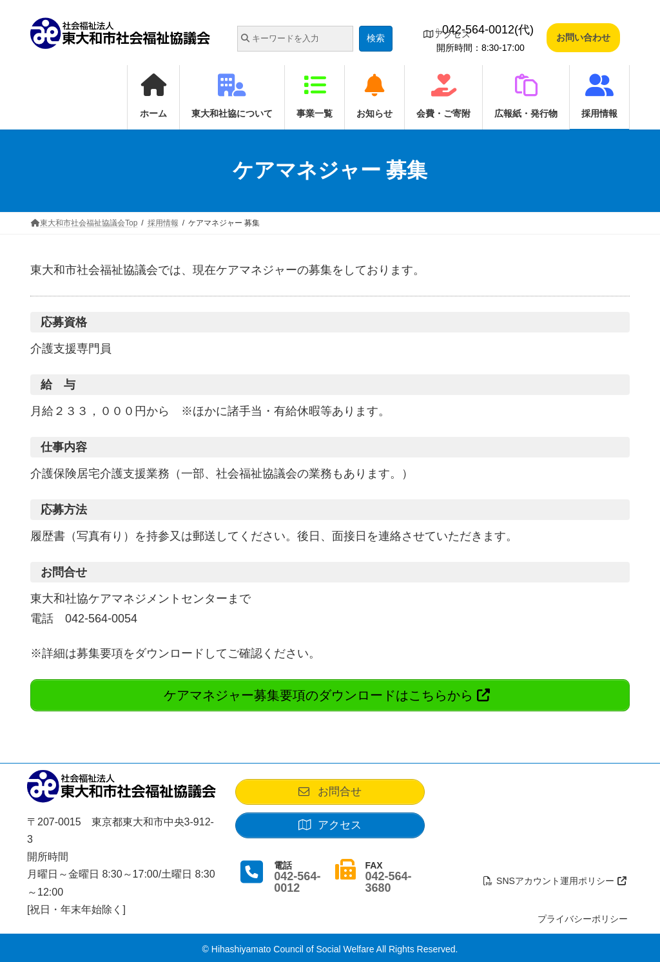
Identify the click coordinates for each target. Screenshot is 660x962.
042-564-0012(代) (485, 29)
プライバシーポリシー (583, 915)
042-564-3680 (388, 883)
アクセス (447, 34)
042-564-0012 (297, 883)
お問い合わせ (583, 37)
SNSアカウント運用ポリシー (555, 877)
